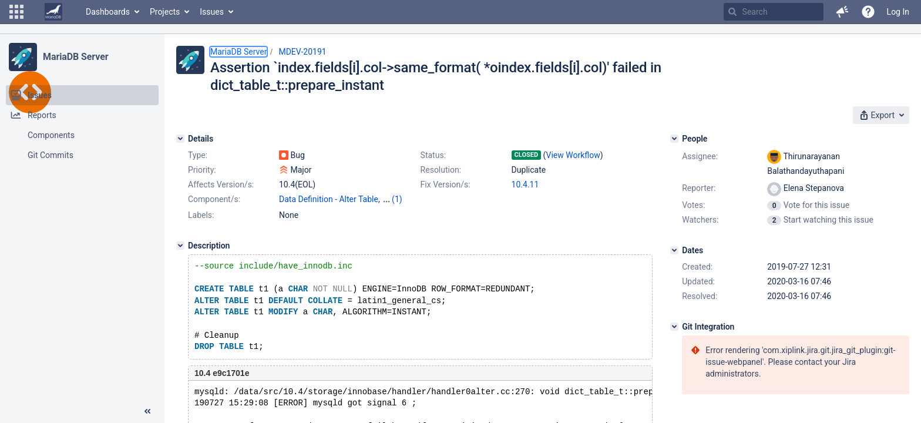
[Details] (180, 139)
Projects (165, 11)
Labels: (201, 215)
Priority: (202, 169)
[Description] (180, 245)
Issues (212, 11)
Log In (898, 11)
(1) (397, 199)
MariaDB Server (75, 56)
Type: (197, 155)
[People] (674, 139)
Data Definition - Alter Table (328, 199)
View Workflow (573, 155)
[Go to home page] (53, 12)
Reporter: (698, 188)
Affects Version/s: (221, 184)
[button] (16, 12)
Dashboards (108, 11)
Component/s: (214, 199)
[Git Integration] (674, 327)
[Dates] (674, 250)
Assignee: (700, 156)
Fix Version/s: (445, 184)
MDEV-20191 (302, 51)
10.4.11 (525, 184)
